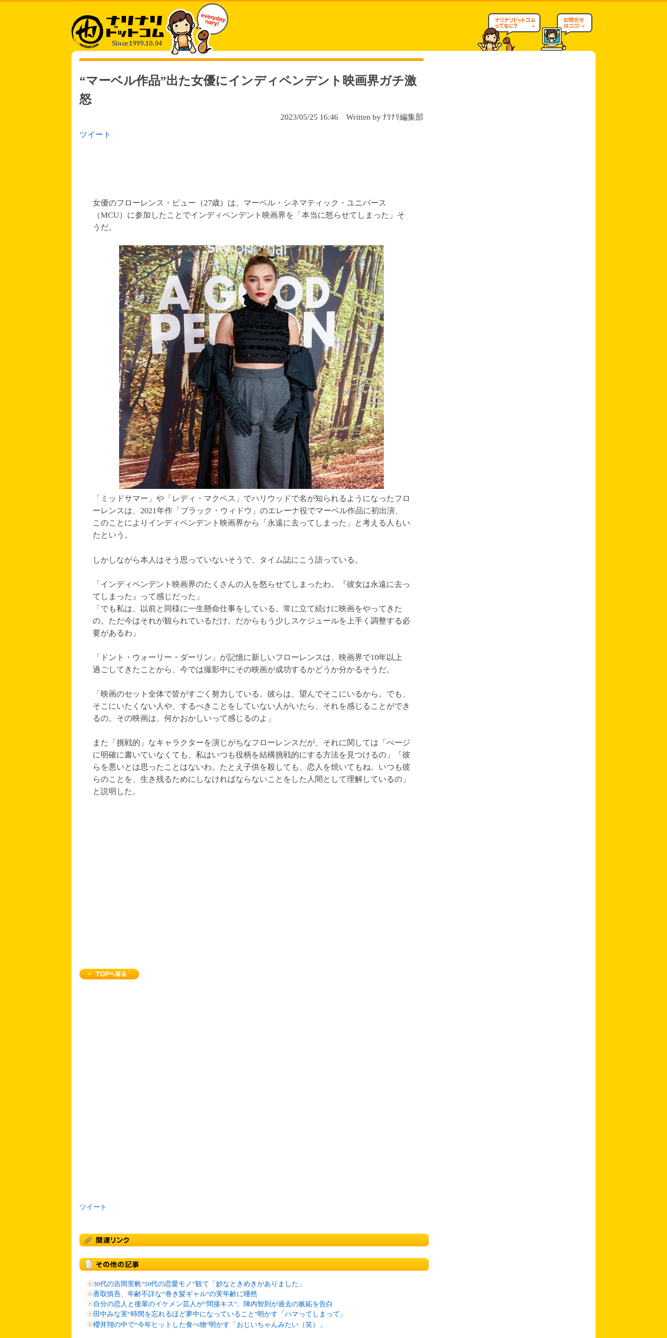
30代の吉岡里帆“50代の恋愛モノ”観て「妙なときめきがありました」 (199, 1284)
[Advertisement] (216, 165)
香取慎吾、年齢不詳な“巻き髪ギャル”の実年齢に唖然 (175, 1294)
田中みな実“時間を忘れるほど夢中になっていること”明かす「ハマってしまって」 (220, 1314)
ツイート (95, 134)
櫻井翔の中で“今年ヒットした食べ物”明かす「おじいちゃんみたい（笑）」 (209, 1324)
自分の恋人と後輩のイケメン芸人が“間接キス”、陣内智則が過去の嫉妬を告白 (213, 1304)
